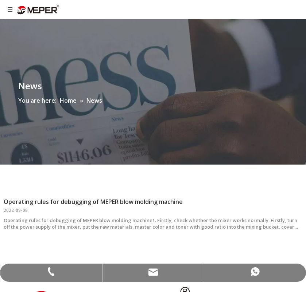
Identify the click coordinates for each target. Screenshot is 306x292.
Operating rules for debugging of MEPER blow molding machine (93, 202)
